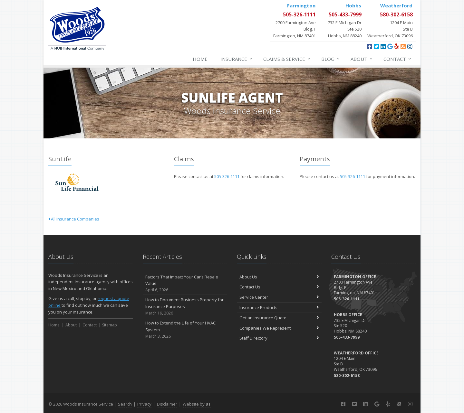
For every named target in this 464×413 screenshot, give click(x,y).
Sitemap (109, 325)
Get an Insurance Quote (279, 318)
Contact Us (279, 287)
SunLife (77, 182)
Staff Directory (279, 338)
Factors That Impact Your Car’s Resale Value (185, 283)
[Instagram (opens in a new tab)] (409, 46)
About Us (279, 277)
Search (125, 404)
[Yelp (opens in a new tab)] (396, 46)
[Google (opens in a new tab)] (390, 46)
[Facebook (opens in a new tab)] (369, 46)
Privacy (144, 404)
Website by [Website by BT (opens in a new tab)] (197, 404)
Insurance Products (279, 307)
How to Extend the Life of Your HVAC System (185, 329)
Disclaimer (167, 404)
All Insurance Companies (73, 219)
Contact (397, 58)
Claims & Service (287, 58)
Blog (330, 58)
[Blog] (403, 46)
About (362, 58)
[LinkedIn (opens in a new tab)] (383, 46)
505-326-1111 (226, 176)
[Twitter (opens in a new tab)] (376, 46)
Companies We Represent (279, 328)
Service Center (279, 297)
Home (200, 59)
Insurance (236, 58)
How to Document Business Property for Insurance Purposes (185, 306)
